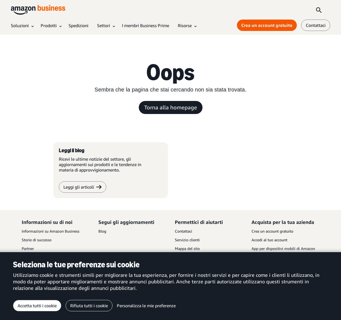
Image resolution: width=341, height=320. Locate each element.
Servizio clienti (187, 239)
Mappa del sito (187, 248)
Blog (102, 231)
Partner (28, 248)
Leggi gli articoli (82, 187)
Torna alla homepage (170, 107)
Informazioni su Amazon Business (50, 231)
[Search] (319, 10)
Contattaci (183, 231)
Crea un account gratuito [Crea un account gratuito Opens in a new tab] (266, 25)
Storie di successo (37, 239)
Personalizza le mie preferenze (146, 305)
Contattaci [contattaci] (316, 25)
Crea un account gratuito (272, 231)
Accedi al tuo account (269, 239)
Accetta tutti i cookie (37, 305)
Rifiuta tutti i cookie (89, 305)
